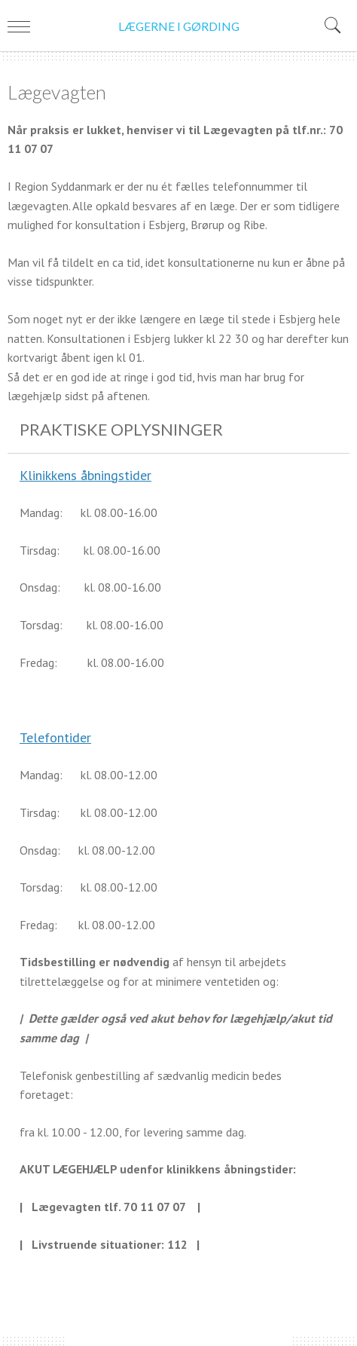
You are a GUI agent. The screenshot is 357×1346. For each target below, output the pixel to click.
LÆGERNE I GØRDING (179, 26)
